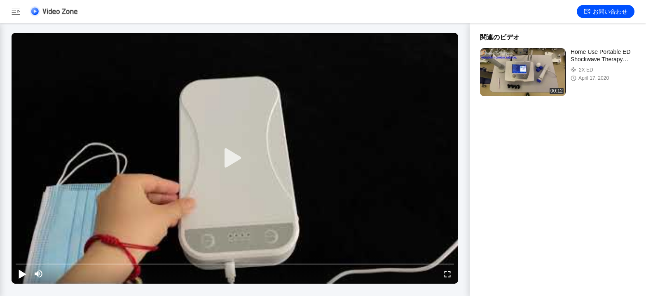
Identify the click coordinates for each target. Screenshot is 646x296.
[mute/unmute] (38, 274)
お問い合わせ (605, 11)
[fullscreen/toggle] (447, 274)
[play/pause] (22, 274)
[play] (235, 158)
